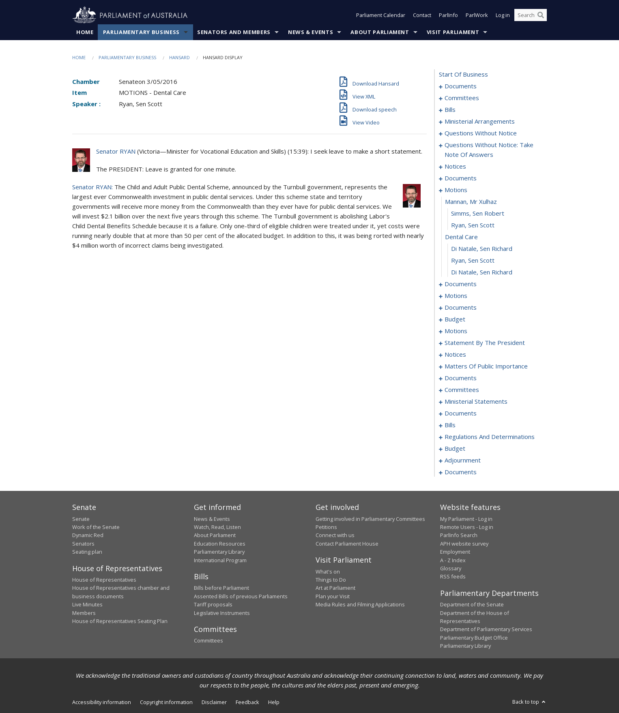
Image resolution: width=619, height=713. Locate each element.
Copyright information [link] (166, 702)
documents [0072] (461, 284)
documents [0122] (461, 378)
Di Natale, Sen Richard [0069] (481, 249)
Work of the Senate (96, 527)
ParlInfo (448, 15)
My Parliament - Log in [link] (466, 518)
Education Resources (219, 543)
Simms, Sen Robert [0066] (477, 214)
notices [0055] (455, 167)
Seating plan (87, 552)
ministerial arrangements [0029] (480, 122)
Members (84, 613)
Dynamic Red (87, 535)
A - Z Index (453, 560)
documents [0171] (461, 413)
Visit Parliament (453, 32)
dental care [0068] (461, 237)
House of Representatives (104, 579)
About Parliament (379, 32)
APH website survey (464, 543)
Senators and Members (234, 32)
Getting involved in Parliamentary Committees (370, 518)
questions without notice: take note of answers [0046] (489, 150)
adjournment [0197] (463, 460)
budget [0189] (455, 449)
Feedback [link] (247, 702)
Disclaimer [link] (214, 702)
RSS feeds (453, 576)
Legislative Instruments (222, 613)
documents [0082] (461, 308)
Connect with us (335, 535)
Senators (83, 543)
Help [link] (273, 702)
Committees (208, 640)
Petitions (326, 527)
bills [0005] (450, 110)
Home (85, 32)
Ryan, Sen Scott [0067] (472, 225)
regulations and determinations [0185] (490, 437)
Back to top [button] (529, 701)
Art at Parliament (335, 588)
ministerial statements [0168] (476, 402)
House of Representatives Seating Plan (120, 621)
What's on (328, 571)
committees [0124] (462, 390)
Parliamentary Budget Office (474, 637)
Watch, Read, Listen (217, 527)
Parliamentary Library (219, 552)
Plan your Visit (333, 596)
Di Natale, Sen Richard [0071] (481, 272)
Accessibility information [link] (101, 702)
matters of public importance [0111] (486, 366)
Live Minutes (87, 604)
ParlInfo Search (458, 535)
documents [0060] (461, 178)
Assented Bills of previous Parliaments (241, 596)
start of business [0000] (463, 75)
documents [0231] (461, 472)
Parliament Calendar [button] (380, 15)
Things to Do (331, 579)
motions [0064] (456, 190)
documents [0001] (461, 86)
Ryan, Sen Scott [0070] (472, 261)
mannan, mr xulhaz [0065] (471, 202)
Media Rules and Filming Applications (360, 604)
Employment (455, 552)
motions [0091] (456, 331)
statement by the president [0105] (485, 343)
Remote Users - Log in (466, 527)
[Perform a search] (541, 15)
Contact (422, 15)
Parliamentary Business (141, 32)
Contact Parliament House (347, 543)
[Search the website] (530, 15)
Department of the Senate (472, 604)
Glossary (450, 568)
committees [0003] (462, 98)
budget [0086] (455, 319)
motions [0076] (456, 296)
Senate (81, 518)
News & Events (310, 32)
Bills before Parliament (221, 588)
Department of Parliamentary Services (486, 629)
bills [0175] (450, 425)
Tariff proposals (213, 604)
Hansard (179, 57)
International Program (220, 560)
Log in (503, 15)
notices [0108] (455, 355)
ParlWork (477, 15)
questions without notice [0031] (481, 133)
